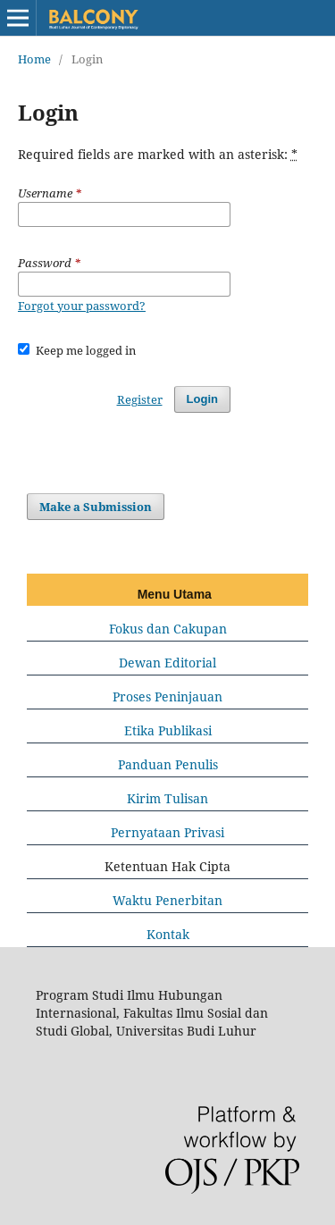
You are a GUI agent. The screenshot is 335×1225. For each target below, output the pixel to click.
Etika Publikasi (168, 730)
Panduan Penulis (168, 764)
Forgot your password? (82, 306)
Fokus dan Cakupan (168, 628)
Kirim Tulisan (167, 798)
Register (140, 399)
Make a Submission (95, 507)
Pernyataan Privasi (167, 832)
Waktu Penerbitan (167, 900)
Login (202, 399)
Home (34, 59)
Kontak (168, 934)
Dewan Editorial (167, 662)
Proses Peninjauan (167, 696)
